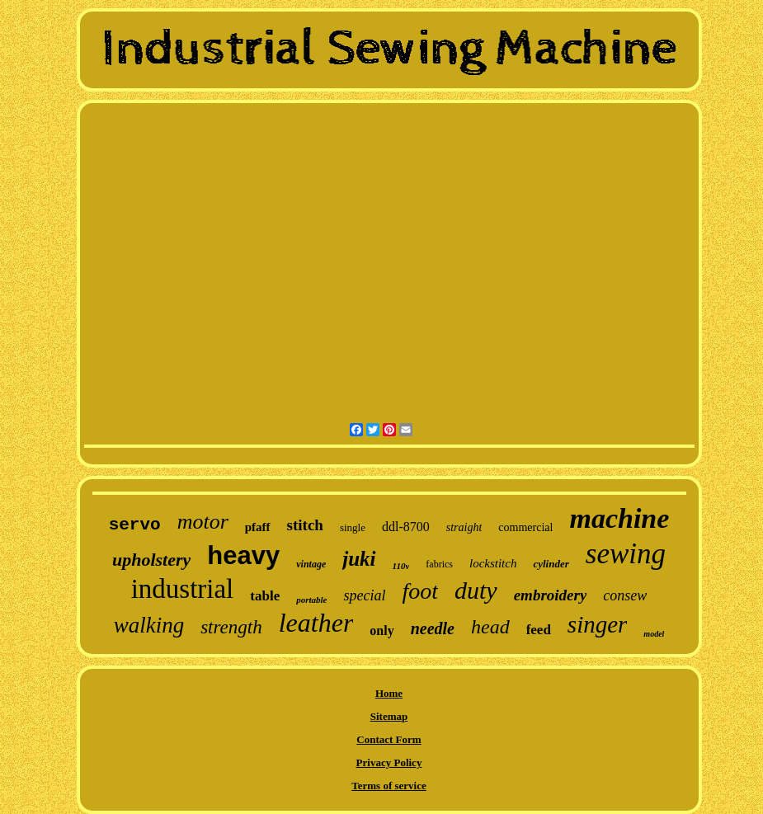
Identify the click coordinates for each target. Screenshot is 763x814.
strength (231, 627)
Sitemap (389, 716)
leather (316, 623)
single (352, 527)
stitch (305, 525)
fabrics (439, 564)
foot (420, 591)
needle (433, 628)
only (381, 630)
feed (538, 630)
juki (358, 559)
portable (311, 600)
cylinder (550, 564)
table (265, 596)
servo (135, 524)
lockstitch (492, 563)
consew (625, 595)
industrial (182, 589)
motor (202, 522)
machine (619, 518)
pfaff (258, 527)
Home (389, 693)
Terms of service (388, 785)
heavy (243, 555)
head (490, 627)
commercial (525, 527)
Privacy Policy (389, 762)
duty (476, 590)
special (364, 595)
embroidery (550, 595)
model (653, 633)
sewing (626, 554)
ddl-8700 (406, 527)
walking (149, 625)
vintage (311, 564)
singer (598, 624)
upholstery (151, 559)
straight (464, 527)
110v (401, 566)
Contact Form (388, 739)
